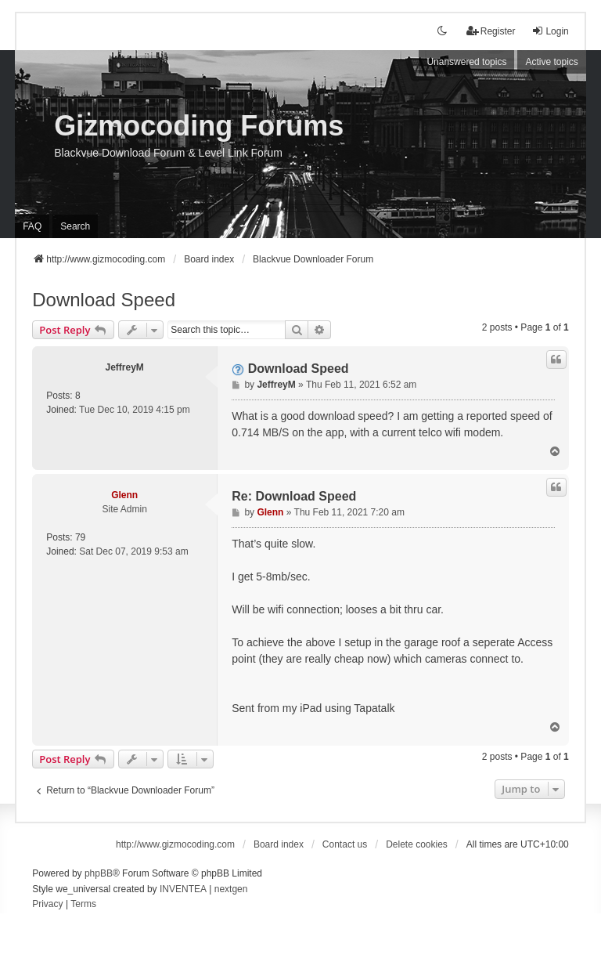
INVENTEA (183, 889)
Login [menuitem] (549, 31)
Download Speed (103, 299)
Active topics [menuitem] (551, 61)
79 (80, 537)
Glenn (124, 495)
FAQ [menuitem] (32, 226)
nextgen (231, 889)
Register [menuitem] (491, 31)
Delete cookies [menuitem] (417, 844)
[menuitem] (47, 904)
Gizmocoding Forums (199, 126)
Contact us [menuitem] (344, 844)
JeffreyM (125, 367)
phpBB (99, 873)
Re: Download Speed (294, 496)
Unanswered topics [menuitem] (466, 61)
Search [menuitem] (75, 226)
